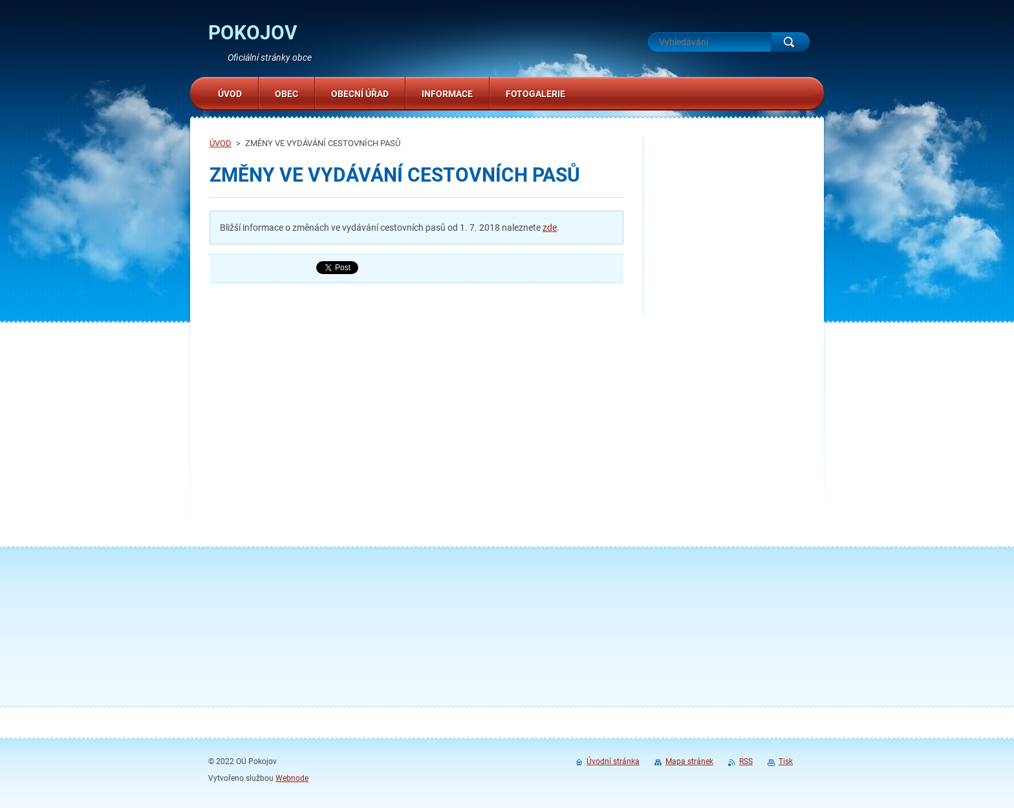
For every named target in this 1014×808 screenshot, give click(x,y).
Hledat (790, 42)
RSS (746, 761)
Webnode (291, 778)
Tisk (786, 761)
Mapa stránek (689, 761)
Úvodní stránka (613, 761)
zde (550, 227)
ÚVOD (221, 143)
